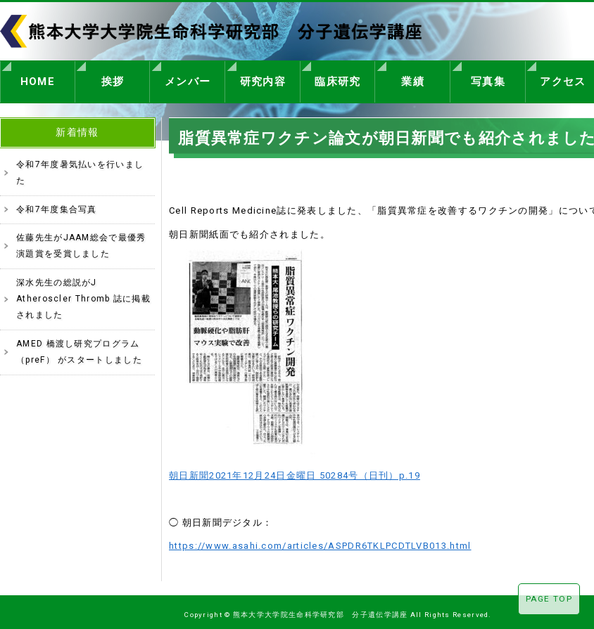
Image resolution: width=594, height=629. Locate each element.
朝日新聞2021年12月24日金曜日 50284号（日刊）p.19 (294, 471)
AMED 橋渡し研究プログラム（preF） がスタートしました (79, 348)
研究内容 (263, 79)
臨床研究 (337, 79)
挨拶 (113, 79)
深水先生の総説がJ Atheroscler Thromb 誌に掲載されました (83, 294)
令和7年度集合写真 (56, 205)
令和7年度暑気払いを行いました (80, 168)
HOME (38, 79)
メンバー (188, 79)
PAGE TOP (549, 599)
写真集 (488, 79)
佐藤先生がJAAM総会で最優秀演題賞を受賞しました (81, 241)
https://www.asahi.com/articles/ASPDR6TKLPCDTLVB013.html (320, 541)
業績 (413, 79)
